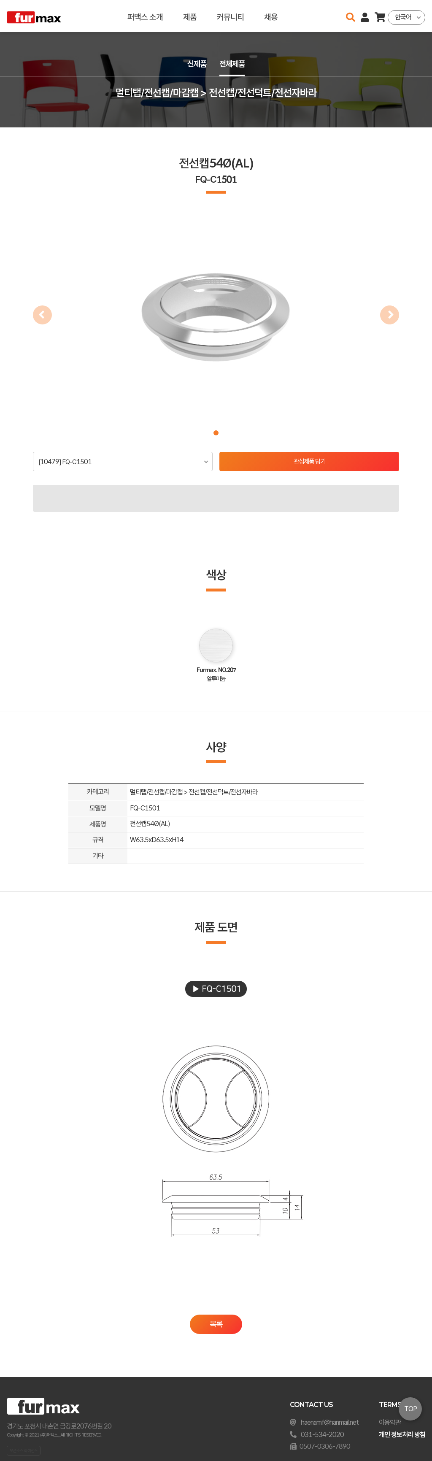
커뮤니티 (230, 16)
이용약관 (390, 1422)
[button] (216, 432)
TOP (410, 1409)
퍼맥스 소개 (145, 16)
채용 (271, 16)
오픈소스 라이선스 (24, 1450)
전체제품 (232, 64)
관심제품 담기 (309, 462)
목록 (216, 1324)
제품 (190, 16)
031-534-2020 (322, 1435)
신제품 (196, 64)
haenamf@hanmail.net (330, 1422)
